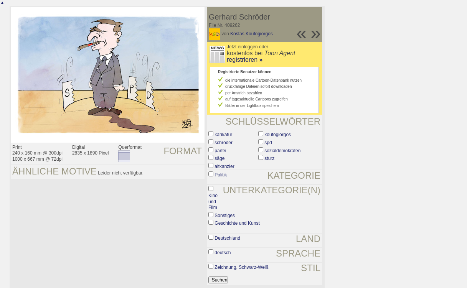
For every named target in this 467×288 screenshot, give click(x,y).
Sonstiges (225, 215)
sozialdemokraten (282, 150)
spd (268, 142)
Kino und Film (213, 201)
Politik (221, 175)
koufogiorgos (277, 134)
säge (219, 158)
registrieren (244, 59)
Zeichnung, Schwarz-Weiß (242, 267)
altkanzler (224, 166)
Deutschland (227, 238)
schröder (224, 142)
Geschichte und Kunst (237, 223)
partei (220, 150)
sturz (269, 158)
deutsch (223, 252)
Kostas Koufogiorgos (251, 33)
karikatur (223, 134)
